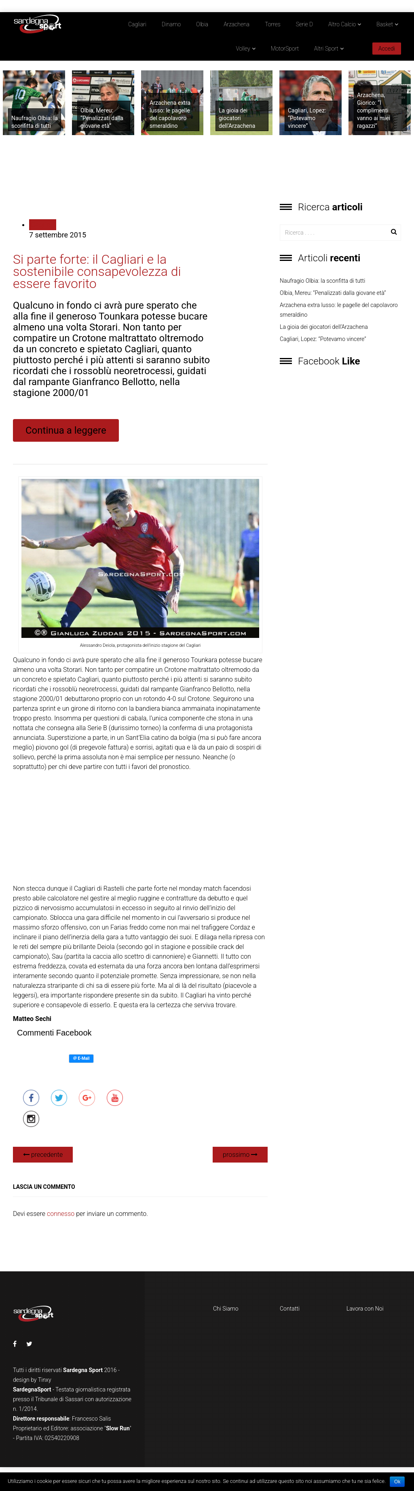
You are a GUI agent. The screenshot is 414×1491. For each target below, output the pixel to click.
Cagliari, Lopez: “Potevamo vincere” (307, 118)
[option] (34, 102)
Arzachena (236, 24)
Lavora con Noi (365, 1308)
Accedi (386, 48)
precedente (43, 1154)
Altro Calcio (342, 24)
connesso (60, 1214)
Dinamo (171, 24)
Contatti (290, 1308)
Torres (273, 24)
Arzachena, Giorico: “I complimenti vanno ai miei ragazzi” (373, 110)
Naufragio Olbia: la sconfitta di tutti (322, 280)
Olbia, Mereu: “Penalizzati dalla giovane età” (101, 118)
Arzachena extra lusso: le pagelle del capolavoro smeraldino (339, 310)
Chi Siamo (226, 1308)
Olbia (202, 24)
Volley (243, 48)
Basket (384, 24)
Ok (397, 1482)
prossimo (240, 1154)
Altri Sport (326, 48)
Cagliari (137, 24)
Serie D (304, 24)
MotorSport (285, 48)
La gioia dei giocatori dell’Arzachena (237, 118)
